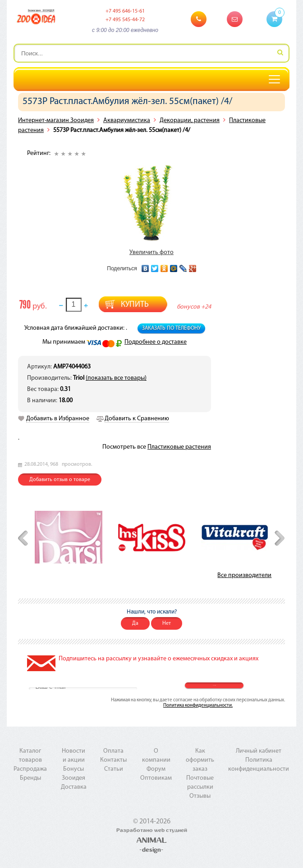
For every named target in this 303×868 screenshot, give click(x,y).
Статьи (113, 769)
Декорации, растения (190, 120)
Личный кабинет (258, 751)
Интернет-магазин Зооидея (56, 120)
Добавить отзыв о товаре (59, 479)
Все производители (244, 575)
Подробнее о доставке (155, 342)
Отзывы (200, 796)
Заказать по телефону (171, 328)
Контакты (113, 760)
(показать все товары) (116, 378)
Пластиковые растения (179, 447)
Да (135, 623)
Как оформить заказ (200, 760)
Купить (135, 304)
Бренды (30, 778)
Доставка (74, 787)
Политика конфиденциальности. (198, 705)
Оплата (113, 751)
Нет (166, 623)
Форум (156, 769)
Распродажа (30, 769)
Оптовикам (156, 778)
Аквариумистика (126, 120)
